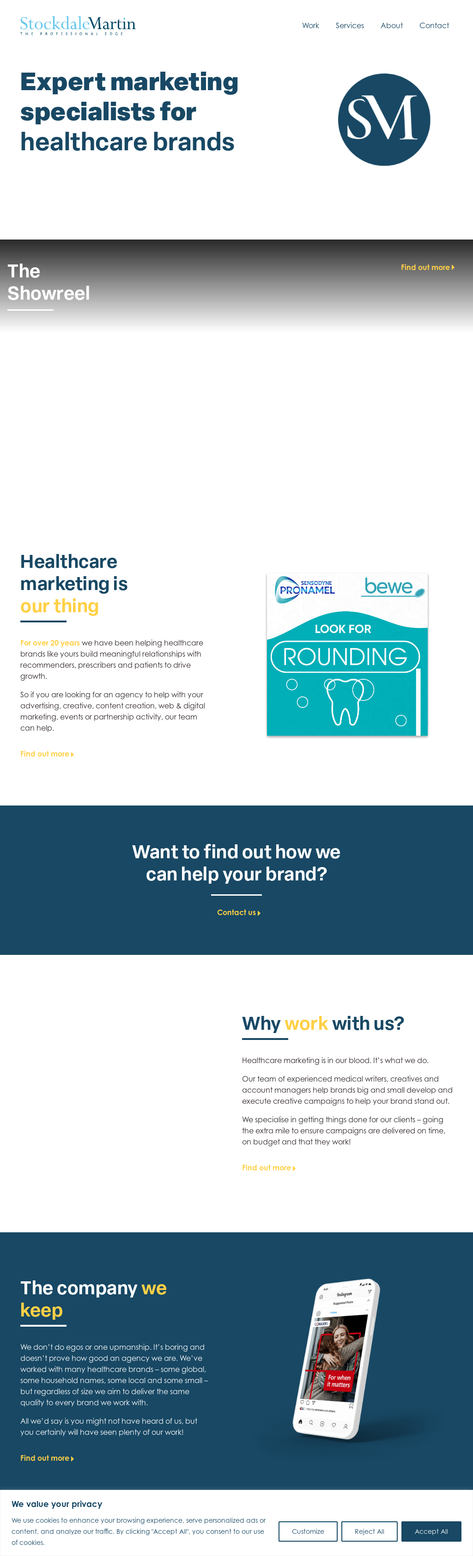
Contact (434, 25)
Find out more (425, 267)
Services (350, 25)
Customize (308, 1531)
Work (310, 25)
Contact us (236, 917)
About (392, 25)
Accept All (431, 1531)
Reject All (369, 1531)
